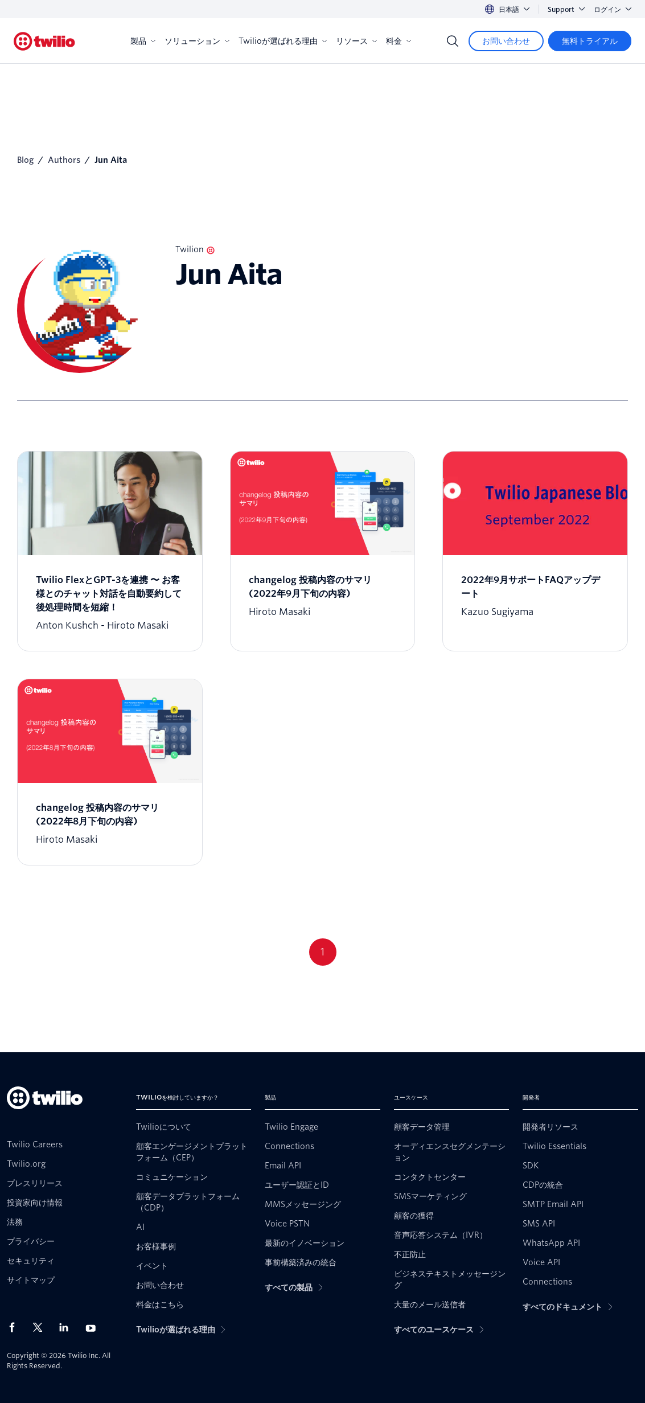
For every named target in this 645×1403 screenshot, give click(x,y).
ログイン (612, 9)
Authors (64, 160)
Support (566, 9)
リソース (356, 41)
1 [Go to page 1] (322, 952)
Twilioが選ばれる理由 (283, 41)
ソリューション (197, 41)
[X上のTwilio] (41, 1327)
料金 (398, 41)
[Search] (452, 41)
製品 (142, 41)
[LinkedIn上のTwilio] (67, 1327)
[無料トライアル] (589, 41)
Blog (25, 160)
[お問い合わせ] (506, 41)
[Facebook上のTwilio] (15, 1327)
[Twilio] (44, 41)
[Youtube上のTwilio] (93, 1327)
